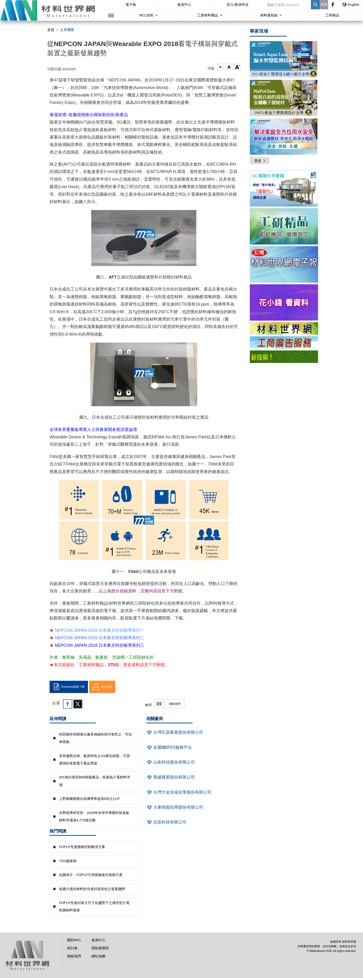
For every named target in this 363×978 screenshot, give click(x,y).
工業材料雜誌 (207, 15)
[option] (284, 189)
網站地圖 (98, 956)
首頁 (50, 30)
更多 (260, 161)
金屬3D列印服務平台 (169, 747)
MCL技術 (146, 15)
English (350, 4)
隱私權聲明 (100, 948)
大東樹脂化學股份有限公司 (174, 807)
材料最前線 (269, 15)
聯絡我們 (175, 704)
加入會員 (102, 686)
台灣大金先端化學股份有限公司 (179, 792)
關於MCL (74, 940)
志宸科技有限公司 (166, 822)
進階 (324, 4)
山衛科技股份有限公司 (170, 762)
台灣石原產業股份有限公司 (174, 732)
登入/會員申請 (237, 4)
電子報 (130, 4)
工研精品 (332, 15)
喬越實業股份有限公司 (170, 777)
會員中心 (184, 4)
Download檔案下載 (68, 686)
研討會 (72, 948)
